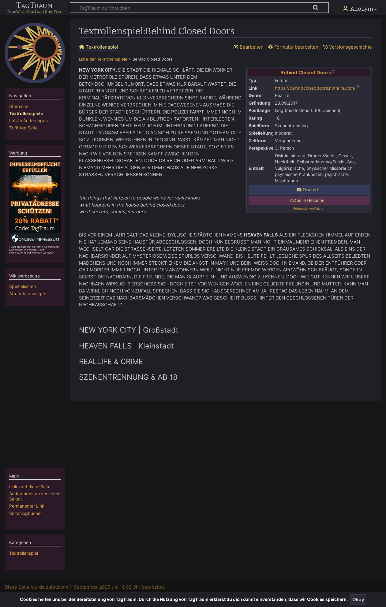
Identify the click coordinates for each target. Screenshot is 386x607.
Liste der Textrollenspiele (103, 59)
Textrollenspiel (23, 553)
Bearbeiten (252, 47)
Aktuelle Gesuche (307, 200)
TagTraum (34, 5)
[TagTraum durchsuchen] (199, 8)
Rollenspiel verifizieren (309, 208)
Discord (307, 189)
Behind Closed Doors (305, 72)
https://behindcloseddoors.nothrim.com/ (315, 88)
